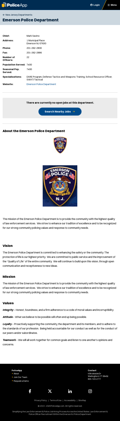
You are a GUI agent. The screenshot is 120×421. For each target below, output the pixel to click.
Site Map (82, 400)
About (16, 373)
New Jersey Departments (19, 14)
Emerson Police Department (41, 84)
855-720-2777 (94, 379)
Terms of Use (55, 400)
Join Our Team (20, 377)
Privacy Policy (40, 400)
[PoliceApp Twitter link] (50, 391)
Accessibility (70, 400)
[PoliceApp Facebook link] (30, 391)
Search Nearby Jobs (58, 111)
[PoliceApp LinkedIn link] (70, 391)
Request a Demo (21, 381)
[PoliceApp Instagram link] (90, 391)
